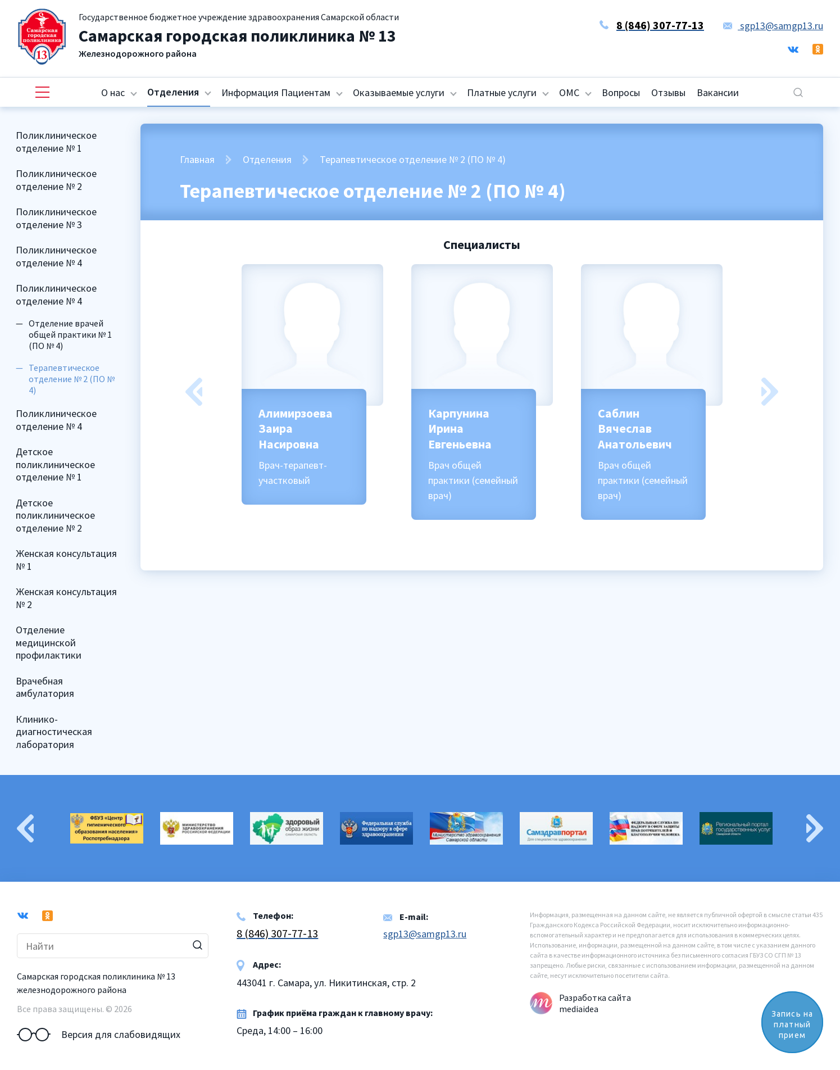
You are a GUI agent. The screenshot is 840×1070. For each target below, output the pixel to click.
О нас (113, 92)
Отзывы (668, 92)
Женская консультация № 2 (66, 598)
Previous (193, 392)
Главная (197, 159)
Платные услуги (502, 92)
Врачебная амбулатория (45, 687)
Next (769, 392)
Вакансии (718, 92)
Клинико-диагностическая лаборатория (54, 732)
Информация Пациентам (275, 92)
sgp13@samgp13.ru (773, 25)
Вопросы (621, 92)
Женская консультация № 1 (66, 560)
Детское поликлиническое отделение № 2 (55, 515)
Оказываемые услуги (398, 92)
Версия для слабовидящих (98, 1034)
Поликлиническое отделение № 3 (56, 218)
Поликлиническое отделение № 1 (56, 142)
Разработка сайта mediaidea (595, 1003)
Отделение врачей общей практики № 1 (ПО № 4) (70, 334)
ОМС (569, 92)
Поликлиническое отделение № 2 (56, 180)
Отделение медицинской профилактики (48, 642)
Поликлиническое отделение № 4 (56, 256)
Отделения (173, 91)
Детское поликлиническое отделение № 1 (55, 464)
